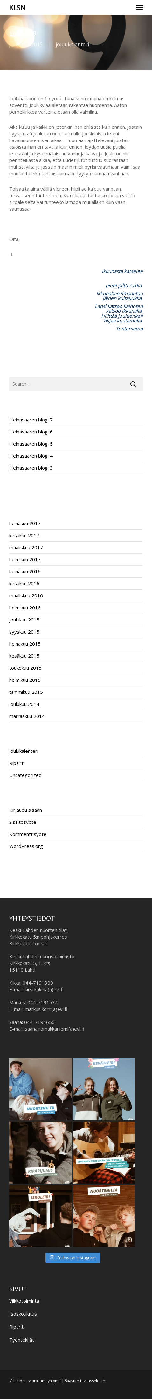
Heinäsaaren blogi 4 (31, 455)
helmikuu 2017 (25, 559)
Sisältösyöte (22, 822)
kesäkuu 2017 (24, 535)
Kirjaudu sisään (25, 810)
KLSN (17, 7)
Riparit (16, 763)
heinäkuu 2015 (25, 644)
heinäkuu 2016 (25, 571)
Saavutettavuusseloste (85, 1380)
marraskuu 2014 (27, 716)
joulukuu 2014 (24, 704)
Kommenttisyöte (27, 834)
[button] (139, 7)
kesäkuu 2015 (24, 656)
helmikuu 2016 (25, 607)
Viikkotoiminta (24, 1301)
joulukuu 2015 (24, 619)
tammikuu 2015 (26, 692)
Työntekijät (21, 1340)
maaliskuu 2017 (26, 547)
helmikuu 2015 (25, 680)
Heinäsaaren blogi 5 (31, 443)
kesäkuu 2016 (24, 583)
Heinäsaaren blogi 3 (31, 468)
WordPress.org (26, 846)
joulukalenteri (72, 44)
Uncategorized (25, 775)
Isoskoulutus (23, 1314)
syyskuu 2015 (24, 631)
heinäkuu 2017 (25, 523)
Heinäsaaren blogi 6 (31, 431)
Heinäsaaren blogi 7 (31, 419)
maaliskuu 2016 (26, 595)
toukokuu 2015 (25, 668)
